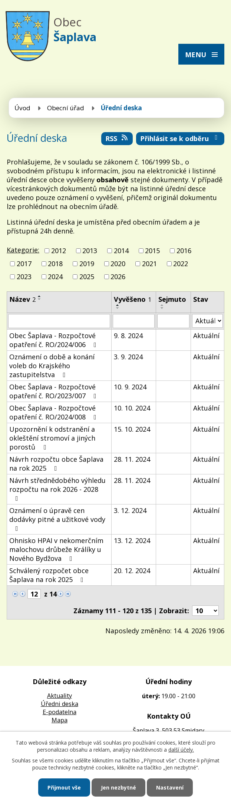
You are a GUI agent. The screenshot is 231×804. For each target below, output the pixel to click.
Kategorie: (23, 249)
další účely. (181, 749)
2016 (183, 250)
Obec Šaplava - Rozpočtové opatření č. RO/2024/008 (54, 412)
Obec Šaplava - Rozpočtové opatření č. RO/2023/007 (54, 391)
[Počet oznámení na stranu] (205, 610)
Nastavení (170, 787)
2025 (86, 276)
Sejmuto (172, 299)
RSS (117, 138)
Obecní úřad (65, 108)
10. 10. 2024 (132, 407)
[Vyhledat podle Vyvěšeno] (134, 321)
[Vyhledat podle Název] (59, 321)
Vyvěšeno (132, 299)
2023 (24, 276)
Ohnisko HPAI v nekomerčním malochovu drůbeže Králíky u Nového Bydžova (56, 549)
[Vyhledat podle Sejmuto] (173, 321)
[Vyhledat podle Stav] (207, 321)
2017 (24, 263)
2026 (117, 276)
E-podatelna (59, 712)
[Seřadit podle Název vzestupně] (40, 296)
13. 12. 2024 (132, 540)
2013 (89, 250)
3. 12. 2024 (130, 510)
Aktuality (59, 696)
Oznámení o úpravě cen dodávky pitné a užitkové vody (57, 519)
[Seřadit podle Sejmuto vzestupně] (162, 305)
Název (22, 299)
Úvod (22, 108)
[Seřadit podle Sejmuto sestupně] (162, 308)
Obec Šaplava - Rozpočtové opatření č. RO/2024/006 (54, 340)
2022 (180, 263)
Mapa (59, 720)
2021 (149, 263)
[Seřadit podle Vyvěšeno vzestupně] (118, 305)
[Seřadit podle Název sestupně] (40, 299)
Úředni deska (59, 704)
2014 (121, 250)
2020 (117, 263)
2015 (152, 250)
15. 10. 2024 (132, 429)
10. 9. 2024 (130, 386)
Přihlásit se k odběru (180, 138)
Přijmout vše (64, 787)
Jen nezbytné (118, 787)
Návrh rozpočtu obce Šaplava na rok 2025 (56, 464)
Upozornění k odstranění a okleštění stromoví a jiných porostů (52, 438)
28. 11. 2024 (132, 459)
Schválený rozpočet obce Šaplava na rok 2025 (49, 575)
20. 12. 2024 (132, 570)
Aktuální (206, 335)
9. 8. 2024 (128, 335)
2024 (55, 276)
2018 (55, 263)
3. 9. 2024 (128, 356)
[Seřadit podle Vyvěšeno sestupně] (118, 308)
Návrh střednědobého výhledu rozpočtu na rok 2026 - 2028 (57, 489)
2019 (86, 263)
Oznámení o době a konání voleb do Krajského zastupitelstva (52, 365)
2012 (58, 250)
